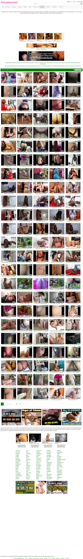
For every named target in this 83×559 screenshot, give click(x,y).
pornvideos (49, 474)
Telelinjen (10, 62)
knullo (17, 471)
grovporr (28, 469)
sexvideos (18, 450)
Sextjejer (67, 62)
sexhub (48, 466)
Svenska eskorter (61, 62)
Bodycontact (42, 64)
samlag (17, 477)
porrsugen (49, 452)
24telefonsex (60, 452)
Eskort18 (78, 62)
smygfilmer (28, 453)
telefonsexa (59, 469)
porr (47, 472)
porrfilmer (38, 466)
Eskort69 (11, 65)
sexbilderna (39, 453)
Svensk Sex (49, 65)
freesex (17, 478)
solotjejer (59, 458)
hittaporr (59, 461)
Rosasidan (71, 62)
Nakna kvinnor (16, 65)
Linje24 (6, 62)
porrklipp (28, 466)
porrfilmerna (59, 477)
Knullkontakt (32, 65)
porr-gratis (49, 456)
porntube (49, 475)
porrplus (48, 465)
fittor (27, 455)
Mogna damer (73, 65)
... (13, 404)
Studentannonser (22, 65)
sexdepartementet (61, 459)
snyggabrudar (60, 462)
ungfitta (17, 455)
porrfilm (17, 456)
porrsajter (38, 468)
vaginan (28, 462)
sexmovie (18, 452)
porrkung (28, 465)
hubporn (48, 469)
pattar (58, 478)
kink (58, 468)
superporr (38, 459)
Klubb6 (75, 62)
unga (27, 464)
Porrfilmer (54, 65)
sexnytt (48, 458)
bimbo (17, 468)
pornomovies (60, 466)
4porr (27, 458)
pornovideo (49, 478)
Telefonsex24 (37, 62)
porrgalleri (49, 455)
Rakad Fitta (45, 65)
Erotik (36, 65)
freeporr (28, 478)
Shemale (79, 1)
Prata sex (28, 62)
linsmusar (18, 453)
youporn (28, 477)
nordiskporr (18, 461)
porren (27, 468)
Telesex (24, 62)
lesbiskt (48, 459)
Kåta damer (78, 65)
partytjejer (18, 459)
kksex (37, 474)
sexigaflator (59, 474)
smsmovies (38, 461)
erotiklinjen (59, 471)
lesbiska (38, 471)
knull (27, 450)
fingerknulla (49, 462)
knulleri (17, 462)
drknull (27, 456)
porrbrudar (38, 458)
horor (27, 452)
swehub (58, 453)
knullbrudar (18, 464)
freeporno (59, 464)
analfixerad (59, 472)
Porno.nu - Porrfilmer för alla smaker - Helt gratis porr (41, 48)
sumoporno (18, 474)
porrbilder (49, 471)
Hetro (70, 1)
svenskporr (18, 472)
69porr (27, 474)
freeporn (17, 465)
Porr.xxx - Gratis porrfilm (41, 49)
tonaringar (59, 456)
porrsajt (48, 468)
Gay (74, 1)
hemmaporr (39, 465)
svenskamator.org (20, 558)
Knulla (58, 65)
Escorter (28, 65)
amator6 (59, 450)
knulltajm (38, 472)
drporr (37, 477)
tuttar (58, 455)
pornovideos (49, 477)
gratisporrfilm (39, 475)
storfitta (38, 452)
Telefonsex (20, 62)
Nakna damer (67, 65)
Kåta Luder (7, 65)
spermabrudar (19, 475)
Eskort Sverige (55, 62)
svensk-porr (39, 450)
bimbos (17, 466)
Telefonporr (42, 62)
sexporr (38, 462)
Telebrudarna (15, 62)
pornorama (59, 465)
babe (17, 469)
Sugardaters (61, 65)
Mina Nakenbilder (48, 62)
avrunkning (28, 472)
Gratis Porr (40, 65)
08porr (37, 478)
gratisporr (28, 459)
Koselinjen (32, 62)
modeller (49, 453)
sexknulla (38, 464)
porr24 (37, 469)
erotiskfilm (49, 464)
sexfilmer (49, 450)
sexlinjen (38, 455)
